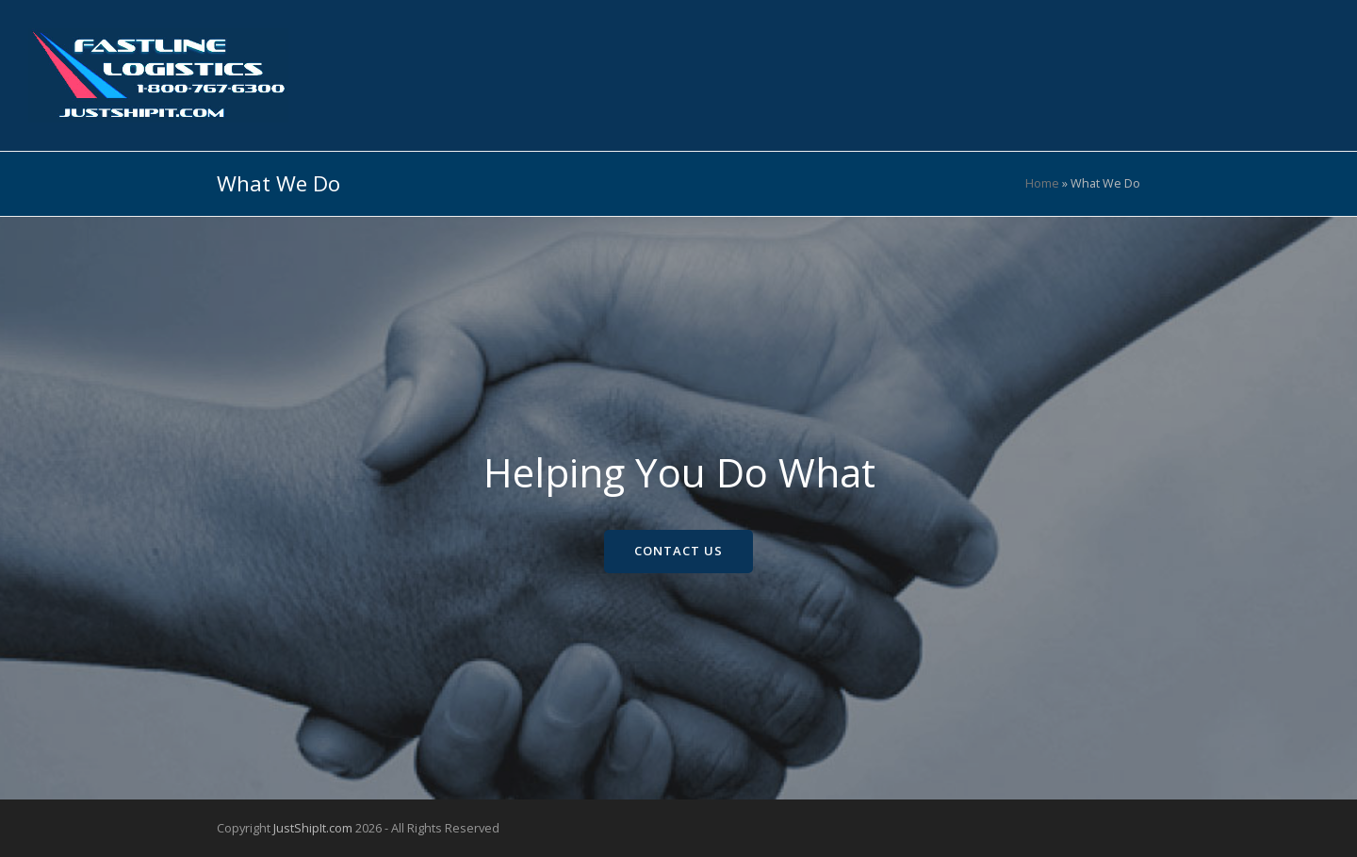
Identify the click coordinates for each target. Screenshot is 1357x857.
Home (1042, 183)
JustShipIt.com (312, 827)
